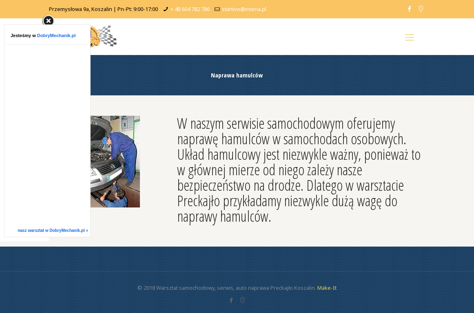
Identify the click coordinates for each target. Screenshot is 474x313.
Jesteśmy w (43, 35)
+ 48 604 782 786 (190, 9)
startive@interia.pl (244, 9)
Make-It (327, 287)
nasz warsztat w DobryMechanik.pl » (53, 230)
